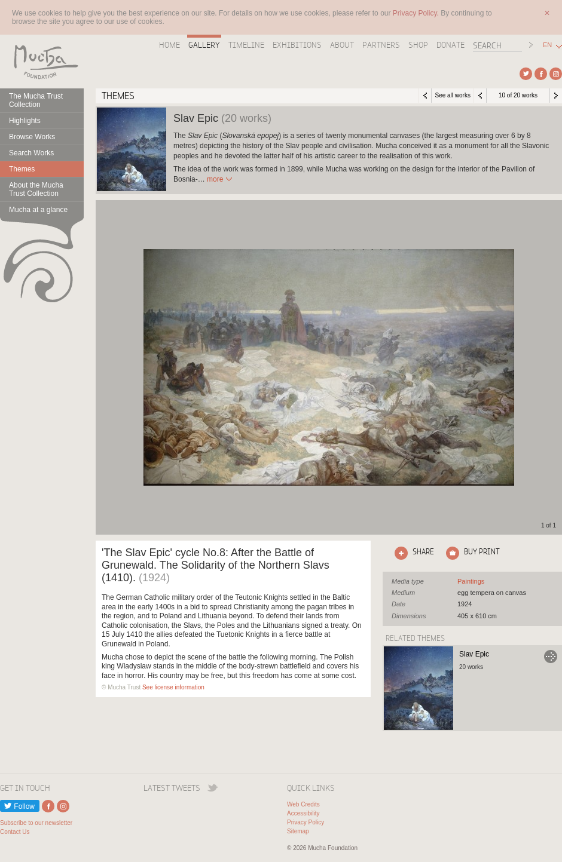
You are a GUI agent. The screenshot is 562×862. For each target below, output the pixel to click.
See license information (173, 687)
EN (547, 45)
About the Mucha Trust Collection (36, 189)
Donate (450, 45)
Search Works (31, 153)
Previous (480, 95)
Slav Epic (474, 654)
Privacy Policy (305, 822)
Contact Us (14, 832)
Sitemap (298, 831)
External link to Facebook (540, 74)
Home (169, 45)
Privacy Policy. (417, 13)
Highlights (25, 120)
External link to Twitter (526, 74)
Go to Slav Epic (550, 656)
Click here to (412, 553)
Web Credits (303, 804)
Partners (381, 45)
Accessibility (303, 813)
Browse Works (32, 137)
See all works (452, 95)
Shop (418, 45)
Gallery (204, 45)
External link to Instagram (555, 74)
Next (556, 95)
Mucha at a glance (38, 209)
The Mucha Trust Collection (36, 100)
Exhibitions (297, 45)
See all (470, 581)
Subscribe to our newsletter (36, 823)
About (342, 45)
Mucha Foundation (42, 61)
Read (215, 179)
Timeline (246, 45)
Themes (22, 169)
